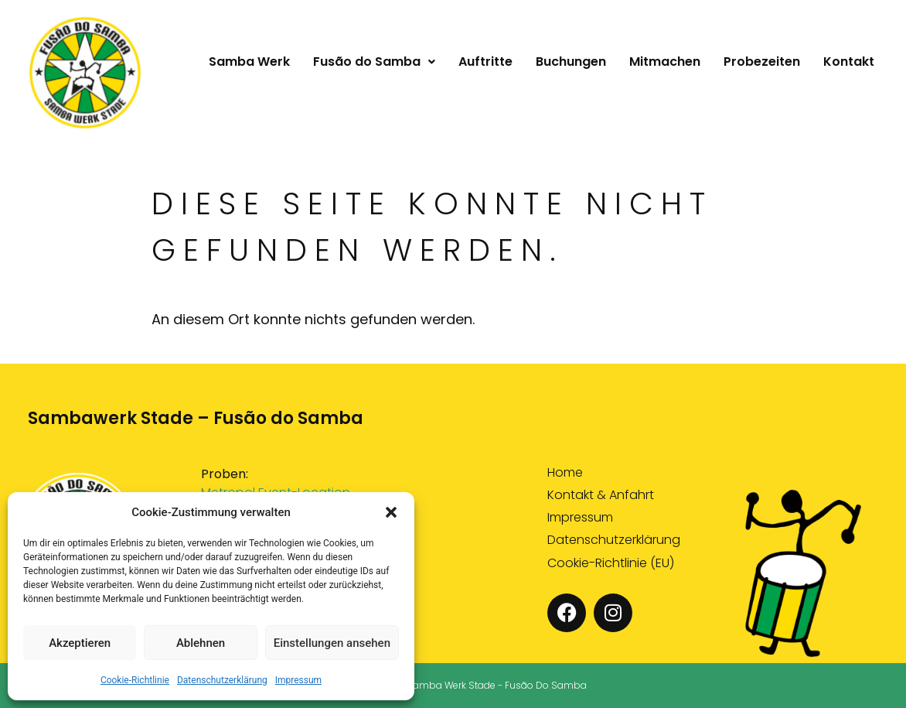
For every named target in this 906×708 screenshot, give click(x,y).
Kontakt (848, 61)
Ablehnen (200, 643)
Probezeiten (762, 61)
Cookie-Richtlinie (134, 680)
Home (565, 473)
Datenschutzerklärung (222, 680)
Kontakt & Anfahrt (600, 495)
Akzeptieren (80, 643)
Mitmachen (664, 61)
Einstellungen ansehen (332, 643)
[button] (391, 512)
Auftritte (485, 61)
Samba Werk (249, 61)
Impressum (298, 680)
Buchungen (571, 61)
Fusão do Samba (374, 61)
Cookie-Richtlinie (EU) (610, 564)
